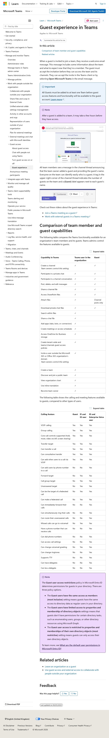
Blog (37, 725)
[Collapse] (29, 20)
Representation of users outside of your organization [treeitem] (20, 125)
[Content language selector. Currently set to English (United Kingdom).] (17, 719)
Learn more (56, 99)
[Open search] (96, 3)
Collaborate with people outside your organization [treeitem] (21, 93)
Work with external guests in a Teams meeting (66, 216)
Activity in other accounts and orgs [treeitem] (21, 116)
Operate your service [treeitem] (16, 206)
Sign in (103, 3)
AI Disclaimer (8, 725)
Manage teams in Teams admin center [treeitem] (18, 69)
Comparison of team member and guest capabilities (63, 50)
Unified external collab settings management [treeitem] (19, 108)
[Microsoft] (5, 4)
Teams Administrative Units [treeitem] (19, 75)
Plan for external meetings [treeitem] (21, 132)
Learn (42, 20)
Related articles (48, 54)
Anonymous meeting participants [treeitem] (19, 173)
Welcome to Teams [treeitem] (13, 31)
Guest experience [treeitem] (19, 167)
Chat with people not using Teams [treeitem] (21, 154)
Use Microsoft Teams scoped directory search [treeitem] (20, 227)
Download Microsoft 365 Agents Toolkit (87, 11)
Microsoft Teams (54, 20)
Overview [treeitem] (12, 59)
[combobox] (18, 26)
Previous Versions (25, 725)
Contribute (49, 725)
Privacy (60, 725)
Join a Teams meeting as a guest (60, 212)
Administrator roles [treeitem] (16, 63)
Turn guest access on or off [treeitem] (22, 162)
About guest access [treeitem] (20, 148)
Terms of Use (8, 729)
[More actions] (103, 20)
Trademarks (22, 729)
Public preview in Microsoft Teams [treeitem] (19, 212)
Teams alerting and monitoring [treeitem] (16, 200)
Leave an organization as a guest (60, 666)
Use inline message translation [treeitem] (16, 219)
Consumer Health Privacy (79, 725)
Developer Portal (58, 11)
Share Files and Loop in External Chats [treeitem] (19, 100)
